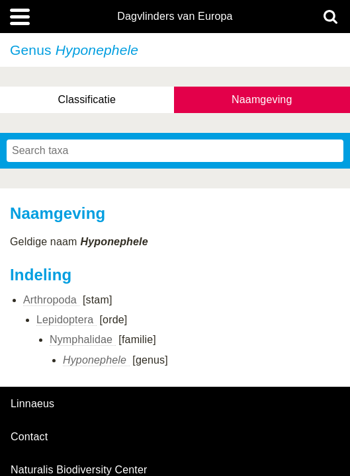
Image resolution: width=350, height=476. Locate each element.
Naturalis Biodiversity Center (79, 470)
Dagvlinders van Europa (174, 16)
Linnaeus (32, 404)
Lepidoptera (66, 319)
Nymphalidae (83, 339)
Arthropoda (51, 299)
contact (29, 436)
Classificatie (87, 99)
